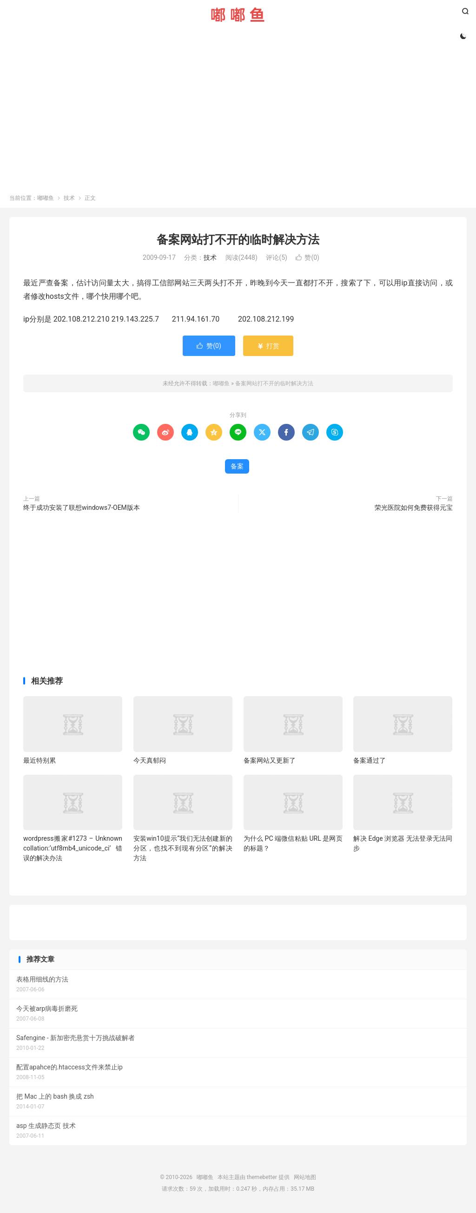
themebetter (262, 1178)
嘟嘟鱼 (238, 14)
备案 (237, 467)
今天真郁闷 (149, 761)
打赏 (268, 347)
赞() (307, 259)
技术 (69, 199)
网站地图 (305, 1178)
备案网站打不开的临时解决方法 (238, 241)
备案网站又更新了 (270, 761)
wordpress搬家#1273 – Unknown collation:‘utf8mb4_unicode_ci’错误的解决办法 (72, 849)
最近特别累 (39, 761)
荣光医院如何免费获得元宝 (414, 509)
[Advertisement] (238, 112)
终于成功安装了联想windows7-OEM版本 (81, 509)
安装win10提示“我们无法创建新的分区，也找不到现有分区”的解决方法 (182, 849)
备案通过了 (369, 761)
